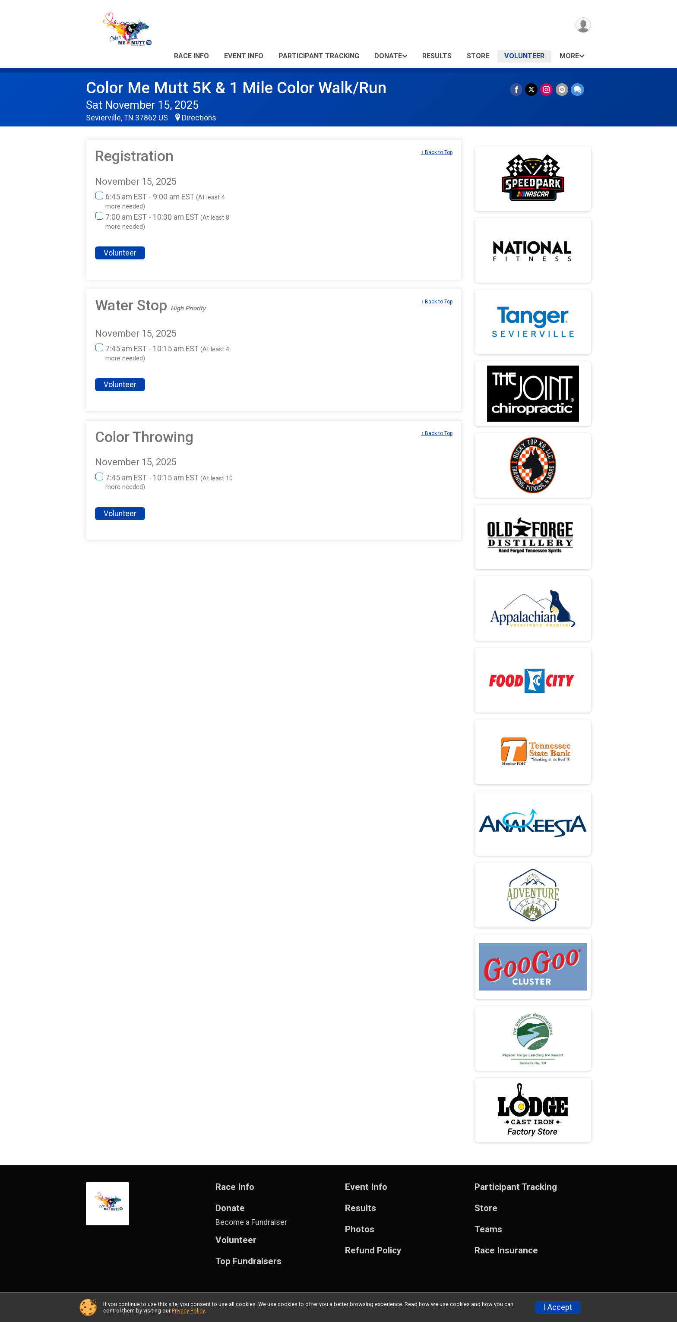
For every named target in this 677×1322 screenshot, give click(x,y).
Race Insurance (506, 1251)
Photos (359, 1229)
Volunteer (524, 56)
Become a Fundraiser (251, 1222)
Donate (388, 56)
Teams (488, 1229)
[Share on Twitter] (531, 89)
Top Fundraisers (248, 1261)
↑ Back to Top (436, 152)
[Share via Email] (562, 89)
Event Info (243, 56)
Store (478, 56)
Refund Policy (373, 1251)
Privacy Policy (188, 1310)
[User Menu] (583, 25)
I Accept (558, 1307)
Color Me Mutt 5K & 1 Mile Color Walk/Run (236, 88)
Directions (199, 118)
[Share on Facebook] (516, 89)
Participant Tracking (318, 56)
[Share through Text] (577, 89)
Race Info (191, 56)
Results (437, 56)
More (569, 56)
